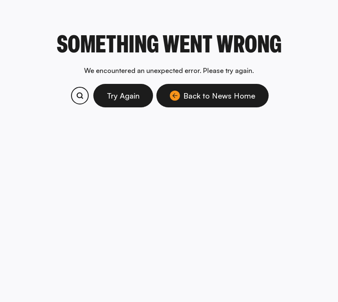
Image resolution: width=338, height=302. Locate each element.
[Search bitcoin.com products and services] (80, 95)
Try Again (123, 95)
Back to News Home (212, 96)
